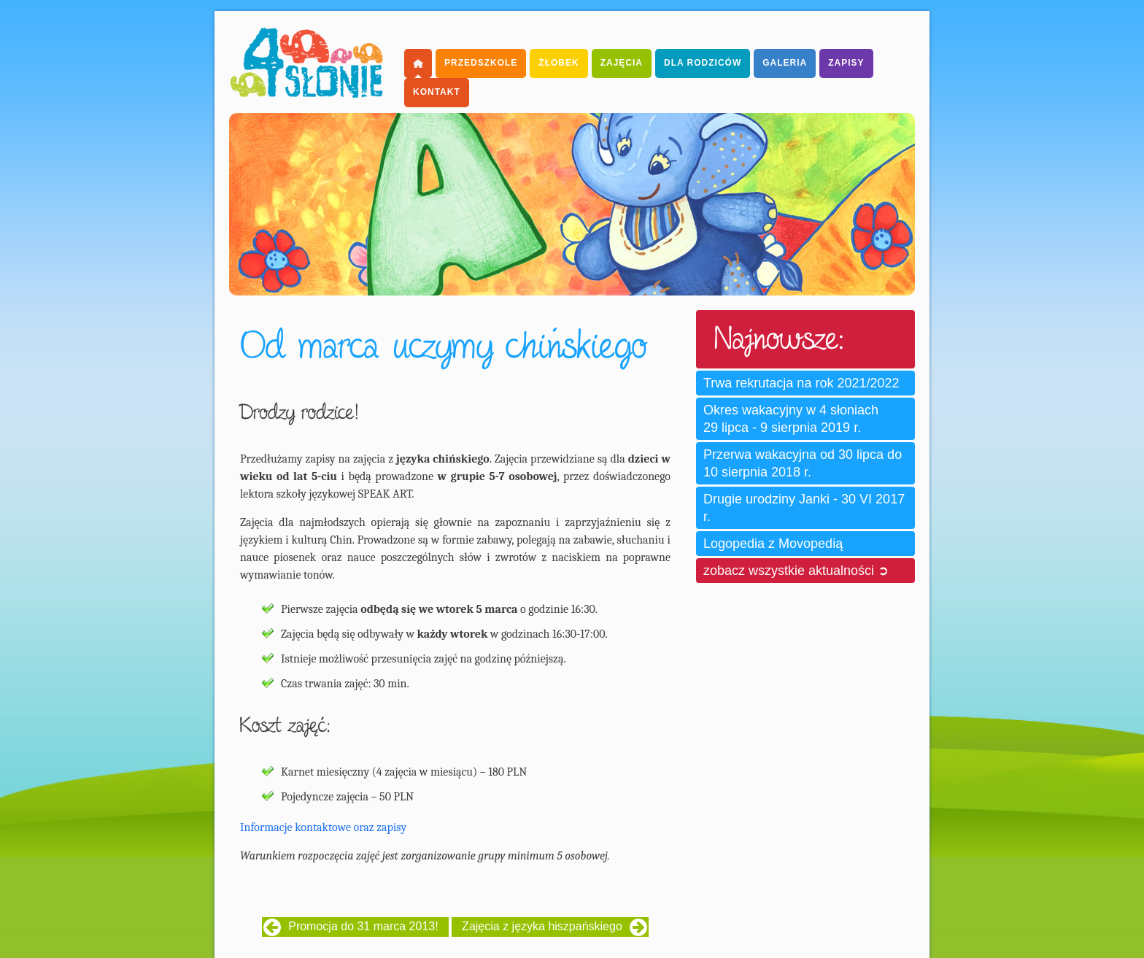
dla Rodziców (702, 63)
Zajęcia (621, 63)
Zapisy (846, 63)
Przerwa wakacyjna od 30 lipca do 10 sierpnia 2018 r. (802, 463)
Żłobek (558, 63)
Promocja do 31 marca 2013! (363, 926)
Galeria (784, 63)
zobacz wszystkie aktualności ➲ (796, 570)
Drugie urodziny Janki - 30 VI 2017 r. (804, 508)
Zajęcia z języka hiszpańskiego (542, 926)
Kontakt (436, 92)
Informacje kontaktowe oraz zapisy (323, 827)
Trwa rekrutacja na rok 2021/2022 (801, 383)
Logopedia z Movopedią (773, 543)
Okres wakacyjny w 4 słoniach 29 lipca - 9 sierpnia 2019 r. (790, 419)
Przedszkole (480, 63)
